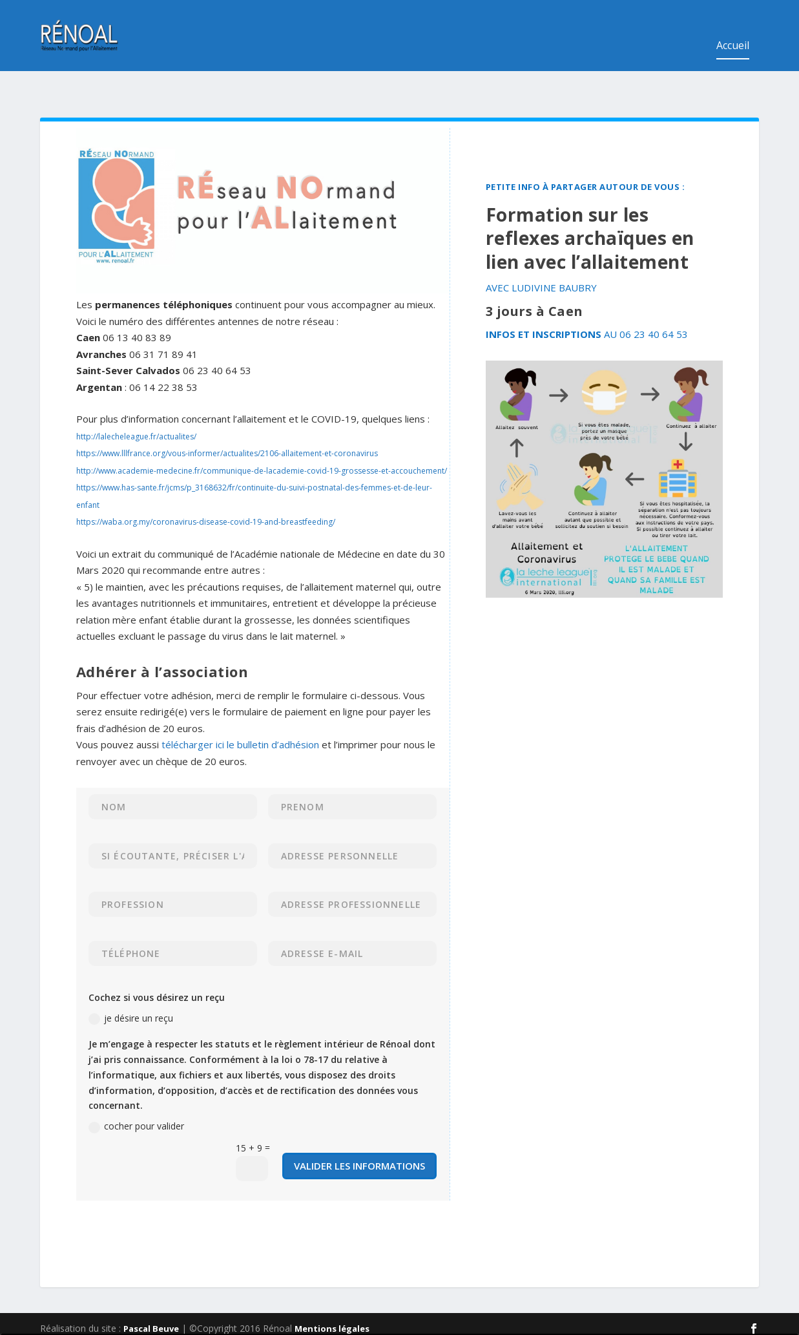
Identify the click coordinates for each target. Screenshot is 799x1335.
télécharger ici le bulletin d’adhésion (240, 704)
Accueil (732, 27)
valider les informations (359, 1125)
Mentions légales (332, 1288)
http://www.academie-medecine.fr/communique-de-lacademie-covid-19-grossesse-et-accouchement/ (261, 430)
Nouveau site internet (759, 1302)
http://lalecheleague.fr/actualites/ (136, 396)
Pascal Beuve (151, 1288)
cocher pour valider (136, 1086)
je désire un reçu (130, 978)
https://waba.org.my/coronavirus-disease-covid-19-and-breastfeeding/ (205, 481)
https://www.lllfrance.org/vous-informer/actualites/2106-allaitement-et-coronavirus (227, 413)
